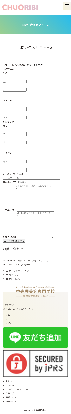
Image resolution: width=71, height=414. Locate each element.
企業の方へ (11, 393)
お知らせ (10, 381)
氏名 (5, 73)
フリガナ (7, 101)
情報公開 (10, 385)
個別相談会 (13, 278)
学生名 (8, 121)
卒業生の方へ (12, 401)
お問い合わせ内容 (14, 65)
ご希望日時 (8, 209)
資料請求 (12, 274)
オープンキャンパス (17, 270)
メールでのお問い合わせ (17, 264)
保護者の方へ (12, 397)
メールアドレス (13, 174)
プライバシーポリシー (17, 389)
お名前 (8, 69)
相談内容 (9, 237)
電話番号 (9, 182)
